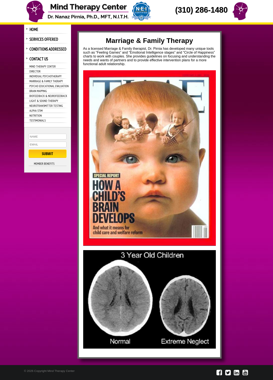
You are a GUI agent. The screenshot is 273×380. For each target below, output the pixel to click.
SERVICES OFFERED (43, 39)
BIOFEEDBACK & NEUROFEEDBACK (48, 96)
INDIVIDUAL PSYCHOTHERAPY (45, 76)
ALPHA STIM (36, 111)
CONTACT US (38, 59)
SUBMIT (47, 153)
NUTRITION (35, 115)
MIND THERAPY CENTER (42, 66)
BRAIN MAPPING (38, 91)
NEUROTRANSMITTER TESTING (46, 106)
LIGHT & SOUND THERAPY (43, 101)
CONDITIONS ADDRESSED (47, 49)
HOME (33, 29)
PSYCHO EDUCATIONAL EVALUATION (49, 86)
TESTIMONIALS (37, 120)
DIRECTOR (35, 71)
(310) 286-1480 (201, 10)
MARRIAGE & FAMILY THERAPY (46, 81)
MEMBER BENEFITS (44, 164)
